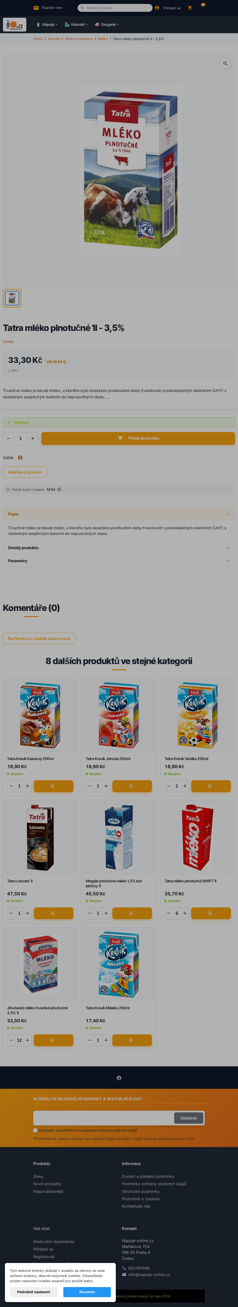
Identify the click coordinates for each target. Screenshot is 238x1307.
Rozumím (87, 1292)
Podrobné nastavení (33, 1292)
